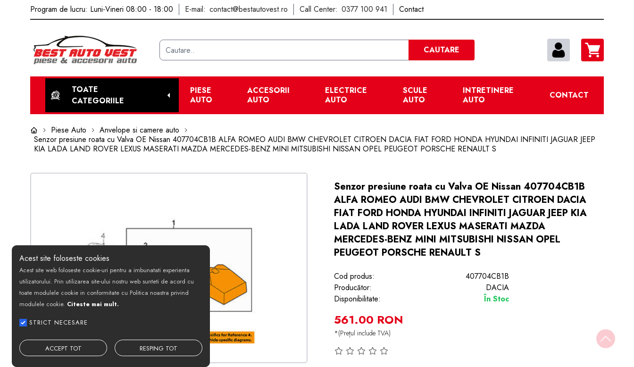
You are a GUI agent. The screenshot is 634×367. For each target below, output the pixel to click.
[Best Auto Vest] (91, 50)
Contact (569, 95)
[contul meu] (558, 50)
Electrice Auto (346, 95)
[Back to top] (605, 338)
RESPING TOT (158, 348)
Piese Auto (201, 95)
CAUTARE (441, 49)
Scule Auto (415, 95)
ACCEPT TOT (63, 348)
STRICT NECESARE (58, 322)
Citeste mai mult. (93, 304)
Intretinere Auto (488, 95)
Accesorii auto (268, 95)
